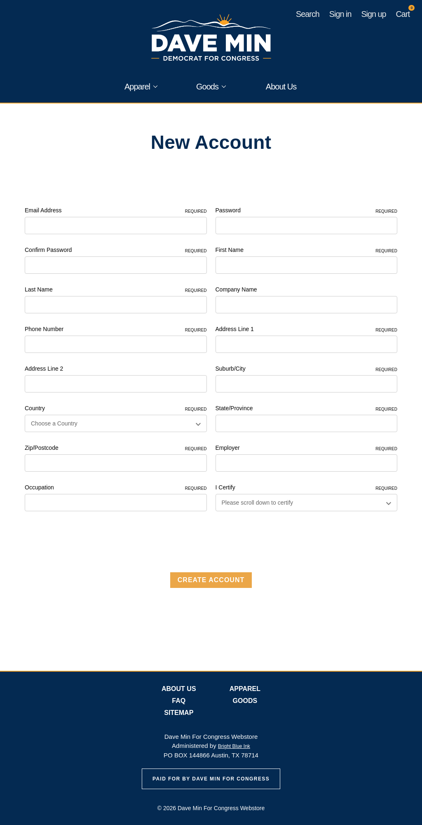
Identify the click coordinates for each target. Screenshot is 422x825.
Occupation (116, 487)
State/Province (307, 408)
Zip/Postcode (116, 448)
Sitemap (178, 712)
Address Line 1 (307, 329)
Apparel (140, 86)
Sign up (373, 14)
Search (307, 14)
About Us (281, 86)
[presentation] (87, 539)
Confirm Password (116, 250)
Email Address (116, 210)
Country (116, 408)
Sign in (340, 14)
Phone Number (116, 329)
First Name (307, 250)
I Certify (307, 487)
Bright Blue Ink (234, 746)
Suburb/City (307, 369)
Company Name (236, 289)
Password (307, 210)
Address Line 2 (44, 368)
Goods (211, 86)
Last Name (116, 290)
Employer (307, 448)
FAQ (178, 700)
